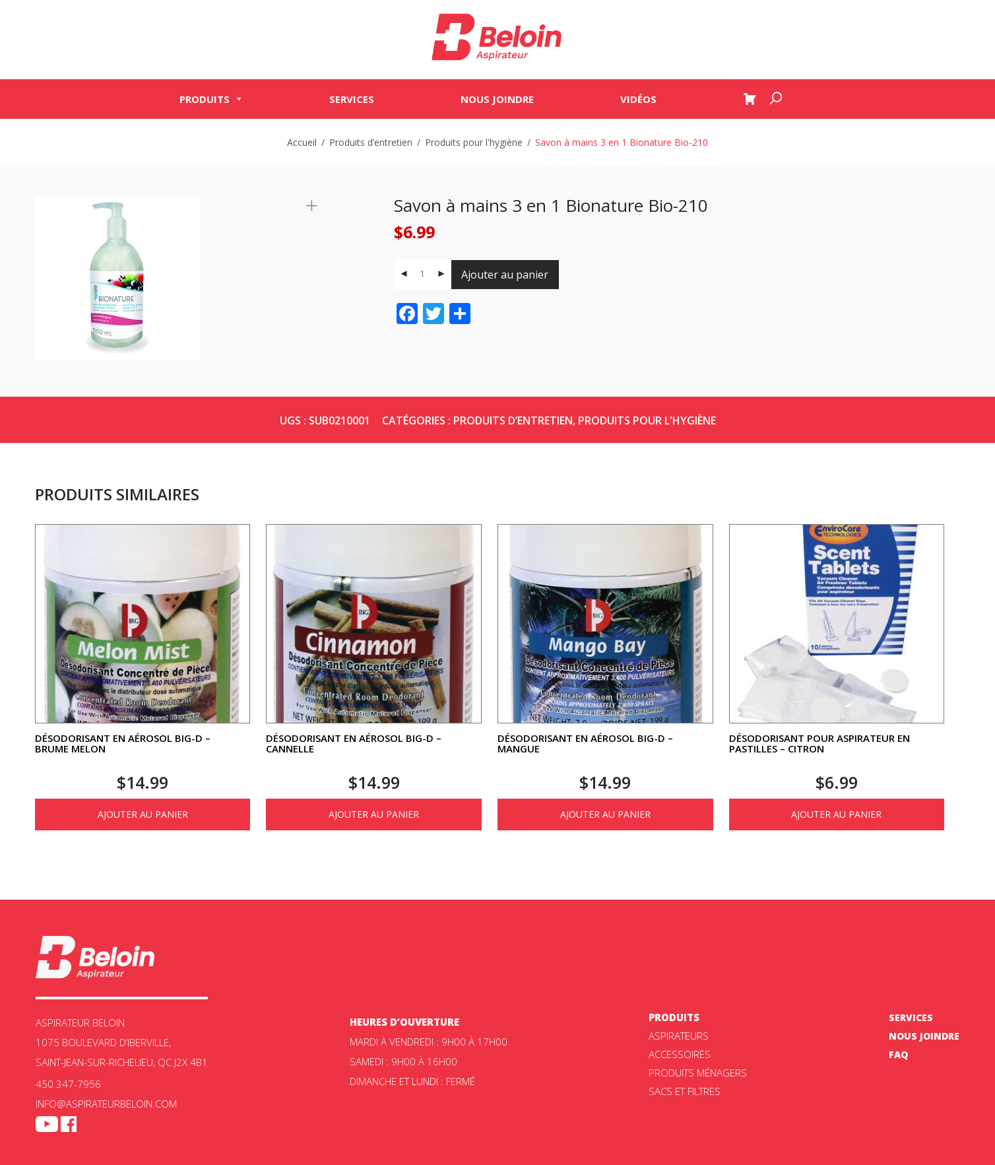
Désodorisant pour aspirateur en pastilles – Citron (819, 743)
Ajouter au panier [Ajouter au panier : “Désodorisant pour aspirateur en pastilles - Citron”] (836, 814)
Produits (211, 100)
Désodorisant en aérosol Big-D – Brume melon (122, 743)
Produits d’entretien (370, 142)
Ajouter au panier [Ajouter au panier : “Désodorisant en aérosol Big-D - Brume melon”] (143, 814)
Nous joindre (497, 100)
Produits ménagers (698, 1072)
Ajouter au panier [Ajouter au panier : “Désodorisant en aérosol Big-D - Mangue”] (605, 814)
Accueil (302, 142)
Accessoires (680, 1054)
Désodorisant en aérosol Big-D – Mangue (585, 743)
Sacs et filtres (685, 1091)
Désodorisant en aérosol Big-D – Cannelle (353, 743)
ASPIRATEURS (679, 1035)
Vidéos (638, 100)
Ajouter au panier (504, 274)
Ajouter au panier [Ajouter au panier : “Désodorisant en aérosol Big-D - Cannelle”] (374, 814)
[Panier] (749, 100)
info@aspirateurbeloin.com (106, 1103)
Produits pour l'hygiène (474, 142)
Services (351, 100)
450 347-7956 (68, 1083)
